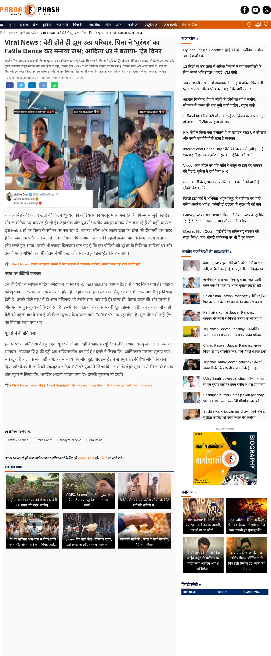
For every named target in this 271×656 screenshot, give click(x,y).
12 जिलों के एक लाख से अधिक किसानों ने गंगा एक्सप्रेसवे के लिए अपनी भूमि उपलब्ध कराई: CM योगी (222, 69)
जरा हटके (169, 25)
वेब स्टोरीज (188, 25)
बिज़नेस (77, 25)
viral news (95, 440)
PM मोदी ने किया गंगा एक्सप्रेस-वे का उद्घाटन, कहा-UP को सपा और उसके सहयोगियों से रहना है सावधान (224, 135)
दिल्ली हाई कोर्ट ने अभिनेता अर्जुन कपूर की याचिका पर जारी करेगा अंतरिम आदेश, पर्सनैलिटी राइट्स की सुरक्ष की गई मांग (222, 201)
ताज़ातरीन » (189, 39)
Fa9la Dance (44, 440)
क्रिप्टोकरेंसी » (191, 584)
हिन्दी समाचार (7, 32)
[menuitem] (12, 25)
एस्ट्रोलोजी (151, 25)
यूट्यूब (91, 458)
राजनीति (61, 25)
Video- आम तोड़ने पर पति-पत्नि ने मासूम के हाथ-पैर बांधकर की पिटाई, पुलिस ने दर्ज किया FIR (222, 168)
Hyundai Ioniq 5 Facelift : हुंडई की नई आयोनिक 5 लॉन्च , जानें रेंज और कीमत (224, 53)
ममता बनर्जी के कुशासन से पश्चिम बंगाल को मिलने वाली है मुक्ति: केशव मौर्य (221, 185)
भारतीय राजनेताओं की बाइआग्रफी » (206, 252)
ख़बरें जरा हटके (27, 32)
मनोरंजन (133, 25)
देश (35, 25)
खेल (107, 25)
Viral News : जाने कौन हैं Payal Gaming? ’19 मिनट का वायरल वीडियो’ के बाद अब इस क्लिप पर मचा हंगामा (82, 385)
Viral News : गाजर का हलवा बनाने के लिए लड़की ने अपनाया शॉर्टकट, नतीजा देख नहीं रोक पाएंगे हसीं (76, 264)
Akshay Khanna (17, 440)
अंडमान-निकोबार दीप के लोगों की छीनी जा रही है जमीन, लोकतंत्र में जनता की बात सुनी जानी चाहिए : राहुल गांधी (219, 102)
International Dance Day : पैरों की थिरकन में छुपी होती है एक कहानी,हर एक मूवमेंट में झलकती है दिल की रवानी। (223, 152)
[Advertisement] (89, 603)
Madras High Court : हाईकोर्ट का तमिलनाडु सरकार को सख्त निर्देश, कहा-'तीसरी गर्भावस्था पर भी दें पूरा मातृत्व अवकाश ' (221, 237)
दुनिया (46, 25)
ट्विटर (103, 458)
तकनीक (94, 25)
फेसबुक (81, 458)
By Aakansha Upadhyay (21, 78)
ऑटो (119, 25)
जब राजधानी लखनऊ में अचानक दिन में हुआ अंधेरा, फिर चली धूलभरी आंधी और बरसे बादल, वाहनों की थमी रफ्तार (223, 86)
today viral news (70, 440)
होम (11, 25)
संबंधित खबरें (13, 467)
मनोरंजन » (188, 492)
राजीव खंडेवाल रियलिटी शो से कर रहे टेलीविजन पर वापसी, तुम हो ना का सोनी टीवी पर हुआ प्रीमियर (224, 119)
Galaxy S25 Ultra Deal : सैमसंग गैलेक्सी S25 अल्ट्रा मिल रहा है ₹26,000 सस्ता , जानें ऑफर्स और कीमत (223, 218)
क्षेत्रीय (23, 25)
